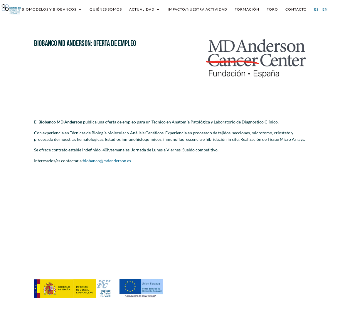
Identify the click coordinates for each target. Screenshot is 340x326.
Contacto (296, 9)
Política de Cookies (266, 262)
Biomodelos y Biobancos (49, 9)
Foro (272, 9)
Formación (247, 9)
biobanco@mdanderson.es (107, 160)
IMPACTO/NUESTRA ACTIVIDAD (197, 9)
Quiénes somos (106, 9)
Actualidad (141, 9)
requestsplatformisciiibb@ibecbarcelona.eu (145, 247)
